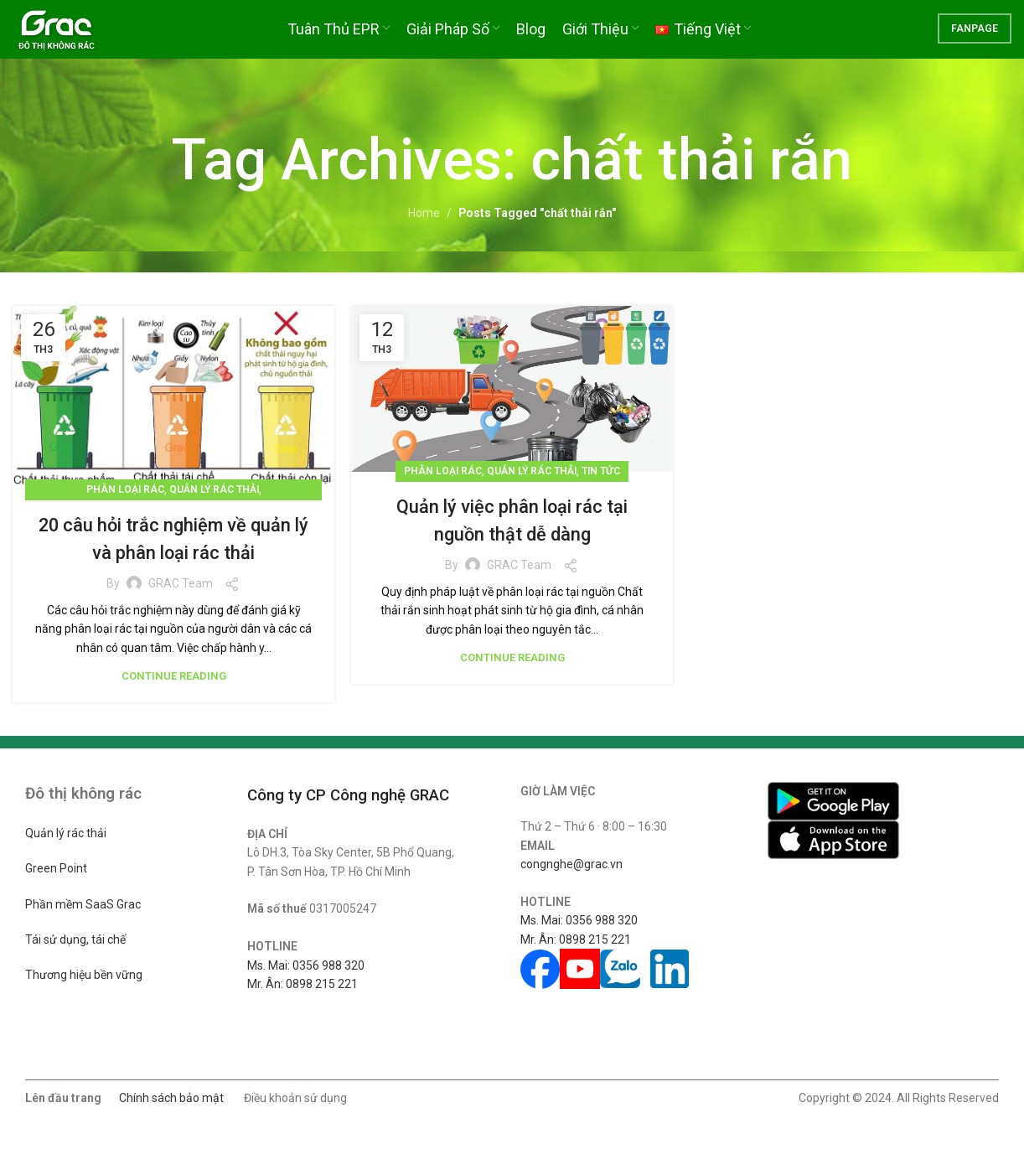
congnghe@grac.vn (571, 864)
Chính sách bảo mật (171, 1098)
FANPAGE (974, 38)
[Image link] (833, 800)
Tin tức (601, 471)
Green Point (56, 868)
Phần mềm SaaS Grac (83, 904)
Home (424, 213)
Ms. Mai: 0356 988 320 (306, 965)
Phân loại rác (125, 489)
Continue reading (174, 676)
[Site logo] (72, 37)
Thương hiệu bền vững (83, 974)
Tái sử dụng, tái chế (75, 939)
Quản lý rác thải (214, 489)
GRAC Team (180, 583)
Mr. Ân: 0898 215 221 (302, 984)
